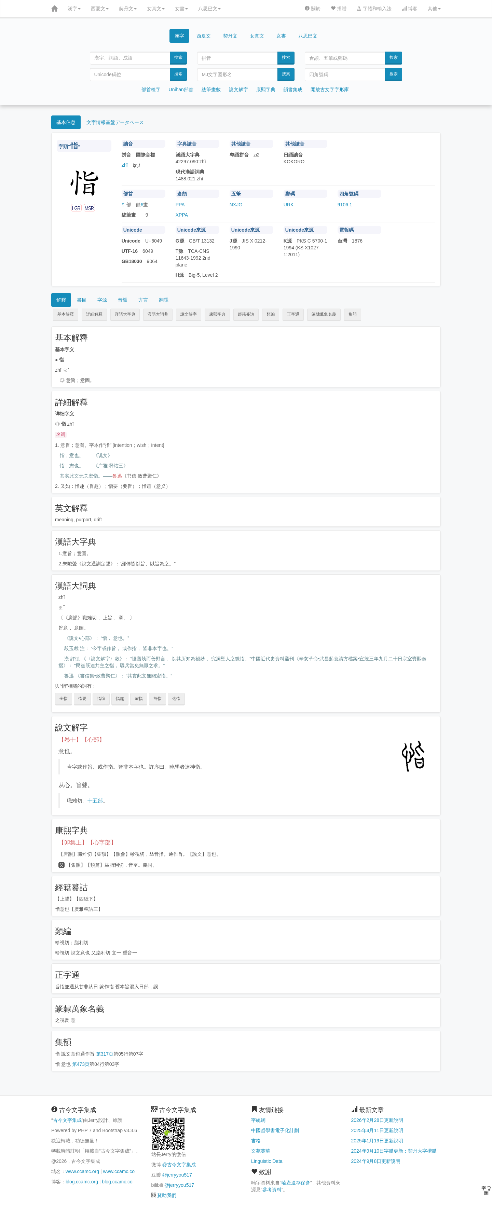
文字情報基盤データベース (115, 122)
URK (289, 204)
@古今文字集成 (178, 1164)
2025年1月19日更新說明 (377, 1140)
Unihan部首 (181, 89)
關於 (312, 8)
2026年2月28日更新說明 (377, 1120)
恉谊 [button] (101, 698)
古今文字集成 (67, 1120)
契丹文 (128, 8)
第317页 (104, 1054)
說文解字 (238, 89)
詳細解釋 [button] (94, 314)
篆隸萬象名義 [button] (324, 314)
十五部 (95, 800)
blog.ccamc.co (117, 1181)
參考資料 (272, 1189)
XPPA (182, 215)
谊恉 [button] (139, 698)
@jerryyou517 (177, 1175)
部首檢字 (151, 89)
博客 (410, 8)
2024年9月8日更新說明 (376, 1161)
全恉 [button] (63, 698)
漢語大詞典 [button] (158, 314)
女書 (181, 8)
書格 (256, 1140)
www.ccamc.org (82, 1171)
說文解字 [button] (188, 314)
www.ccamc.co (119, 1171)
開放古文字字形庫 (330, 89)
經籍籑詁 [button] (246, 314)
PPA (180, 204)
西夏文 (100, 8)
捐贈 (338, 8)
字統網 (258, 1120)
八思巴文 (209, 8)
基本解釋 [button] (65, 314)
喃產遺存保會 (296, 1182)
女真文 (156, 8)
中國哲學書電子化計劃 (275, 1130)
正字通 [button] (293, 314)
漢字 (74, 8)
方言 (143, 300)
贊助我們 (166, 1195)
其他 (434, 8)
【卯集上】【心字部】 (87, 842)
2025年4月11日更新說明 (377, 1130)
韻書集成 (292, 89)
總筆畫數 (211, 89)
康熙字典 (265, 89)
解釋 (61, 300)
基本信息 (66, 122)
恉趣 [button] (120, 698)
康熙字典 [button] (217, 314)
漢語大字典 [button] (125, 314)
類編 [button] (270, 314)
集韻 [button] (352, 314)
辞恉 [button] (157, 698)
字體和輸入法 (374, 8)
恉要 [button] (82, 698)
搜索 (178, 57)
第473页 (81, 1064)
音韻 (122, 300)
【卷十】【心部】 (81, 740)
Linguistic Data (267, 1161)
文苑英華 (260, 1151)
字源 (102, 300)
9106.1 (345, 204)
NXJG (236, 204)
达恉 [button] (176, 698)
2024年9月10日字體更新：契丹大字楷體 (394, 1151)
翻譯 (163, 300)
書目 (81, 300)
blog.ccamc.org (82, 1181)
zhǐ (125, 165)
